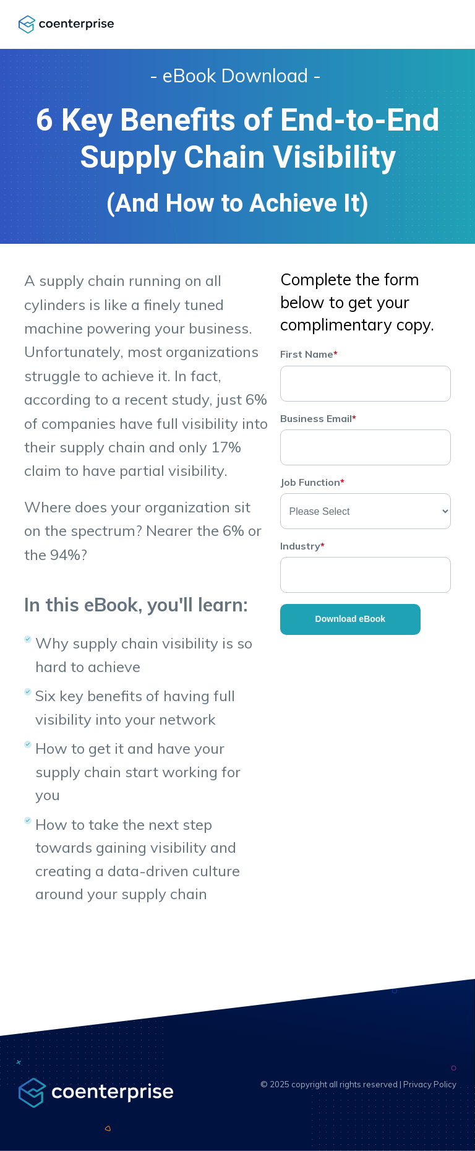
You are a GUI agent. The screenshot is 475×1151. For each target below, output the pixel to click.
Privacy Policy (429, 1084)
